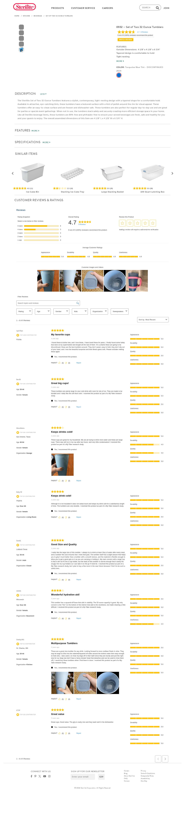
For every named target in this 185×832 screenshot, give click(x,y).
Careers (126, 771)
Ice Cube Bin (32, 192)
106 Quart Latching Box (152, 192)
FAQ (126, 779)
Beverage (38, 16)
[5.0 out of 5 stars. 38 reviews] (152, 189)
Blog (125, 774)
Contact (127, 782)
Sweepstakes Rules (147, 776)
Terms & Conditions (148, 774)
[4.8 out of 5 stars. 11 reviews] (32, 189)
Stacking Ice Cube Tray (72, 192)
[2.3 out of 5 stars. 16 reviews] (72, 189)
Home (16, 16)
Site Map (144, 782)
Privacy (143, 771)
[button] (12, 174)
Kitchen (26, 16)
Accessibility (145, 779)
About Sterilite (129, 776)
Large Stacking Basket (112, 192)
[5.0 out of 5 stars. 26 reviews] (112, 189)
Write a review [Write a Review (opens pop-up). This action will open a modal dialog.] (125, 40)
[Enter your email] (83, 777)
